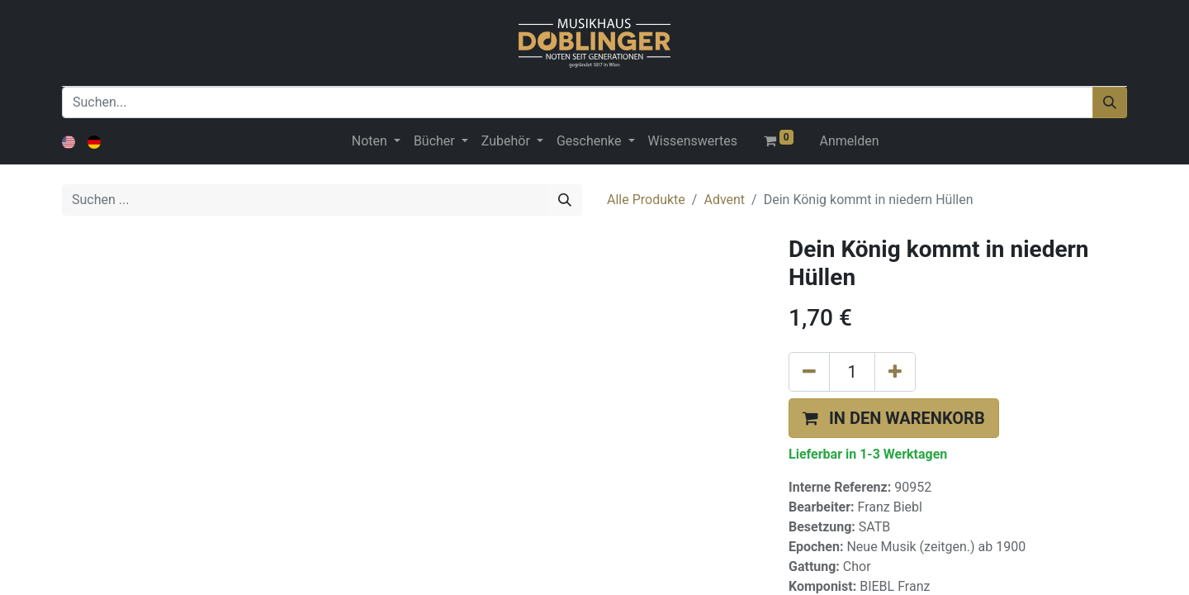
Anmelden (849, 141)
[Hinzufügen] (895, 372)
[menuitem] (693, 141)
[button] (894, 418)
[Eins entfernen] (809, 372)
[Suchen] (1109, 102)
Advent (724, 199)
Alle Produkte (646, 199)
